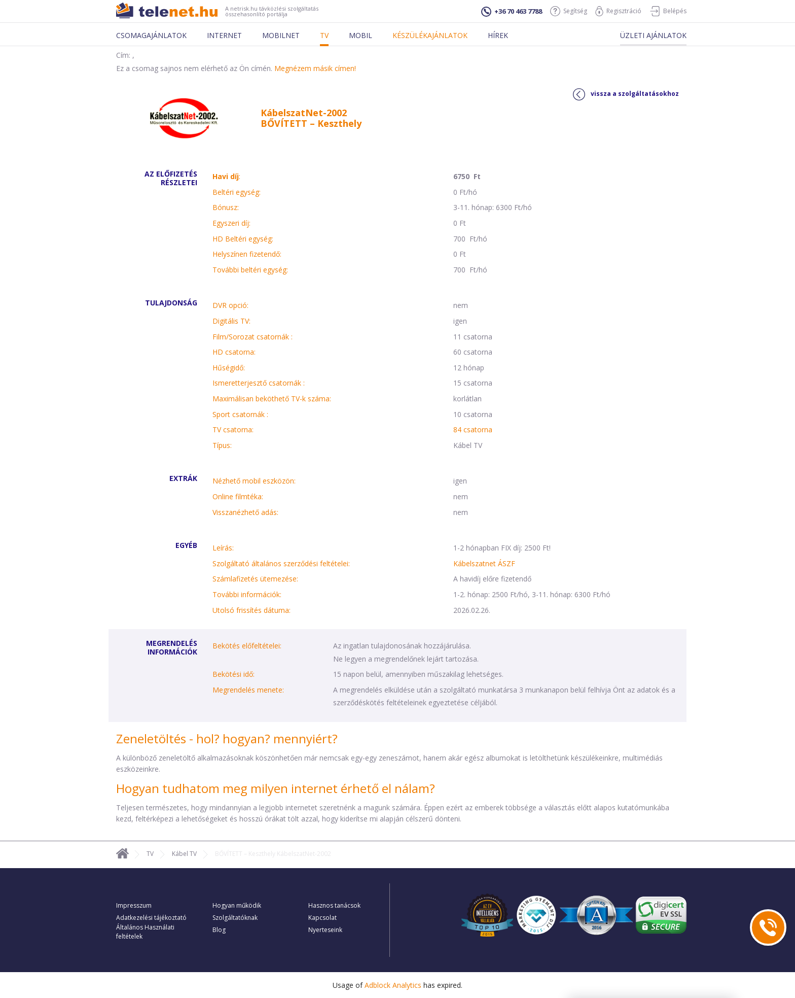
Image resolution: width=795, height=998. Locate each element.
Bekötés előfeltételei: (246, 645)
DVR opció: (230, 305)
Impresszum (134, 905)
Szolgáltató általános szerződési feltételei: (281, 563)
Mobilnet (281, 35)
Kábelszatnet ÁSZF (484, 563)
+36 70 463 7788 (511, 12)
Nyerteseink (325, 929)
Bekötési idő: (233, 674)
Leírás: (223, 548)
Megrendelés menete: (248, 690)
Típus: (222, 445)
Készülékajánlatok (429, 35)
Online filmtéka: (237, 496)
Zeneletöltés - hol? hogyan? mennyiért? (227, 738)
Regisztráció (618, 11)
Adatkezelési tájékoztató (151, 917)
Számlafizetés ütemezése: (255, 578)
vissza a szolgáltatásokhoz (626, 94)
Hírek (498, 35)
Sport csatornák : (240, 414)
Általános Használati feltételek (145, 932)
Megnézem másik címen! (315, 68)
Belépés (667, 11)
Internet (224, 35)
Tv (324, 35)
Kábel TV (184, 853)
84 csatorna (472, 429)
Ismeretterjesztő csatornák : (258, 383)
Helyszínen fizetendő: (246, 254)
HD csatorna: (234, 352)
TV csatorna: (233, 429)
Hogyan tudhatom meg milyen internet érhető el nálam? (275, 788)
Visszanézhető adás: (245, 512)
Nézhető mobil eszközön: (254, 481)
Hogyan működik (236, 905)
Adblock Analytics (393, 985)
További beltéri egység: (250, 269)
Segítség (568, 11)
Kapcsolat (322, 917)
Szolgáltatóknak (235, 917)
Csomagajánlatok (151, 35)
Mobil (360, 35)
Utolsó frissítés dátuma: (251, 610)
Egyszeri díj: (231, 223)
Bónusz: (225, 207)
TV (150, 853)
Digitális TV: (231, 321)
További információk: (246, 594)
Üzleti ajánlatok (653, 35)
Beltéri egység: (236, 192)
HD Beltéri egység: (242, 239)
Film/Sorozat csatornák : (252, 336)
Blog (219, 929)
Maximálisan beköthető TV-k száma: (271, 398)
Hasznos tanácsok (334, 905)
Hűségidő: (228, 367)
